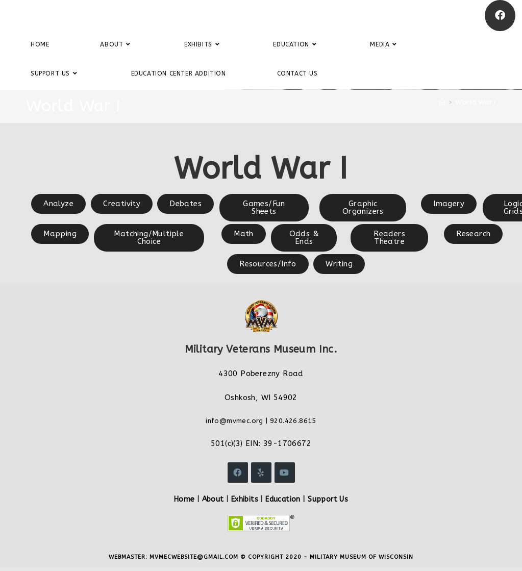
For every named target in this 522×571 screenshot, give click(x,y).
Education (283, 499)
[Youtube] (285, 472)
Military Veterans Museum (83, 15)
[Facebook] (500, 15)
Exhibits (244, 499)
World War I (475, 102)
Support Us (328, 499)
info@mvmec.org (234, 421)
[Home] (442, 102)
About (213, 499)
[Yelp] (261, 472)
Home (184, 499)
